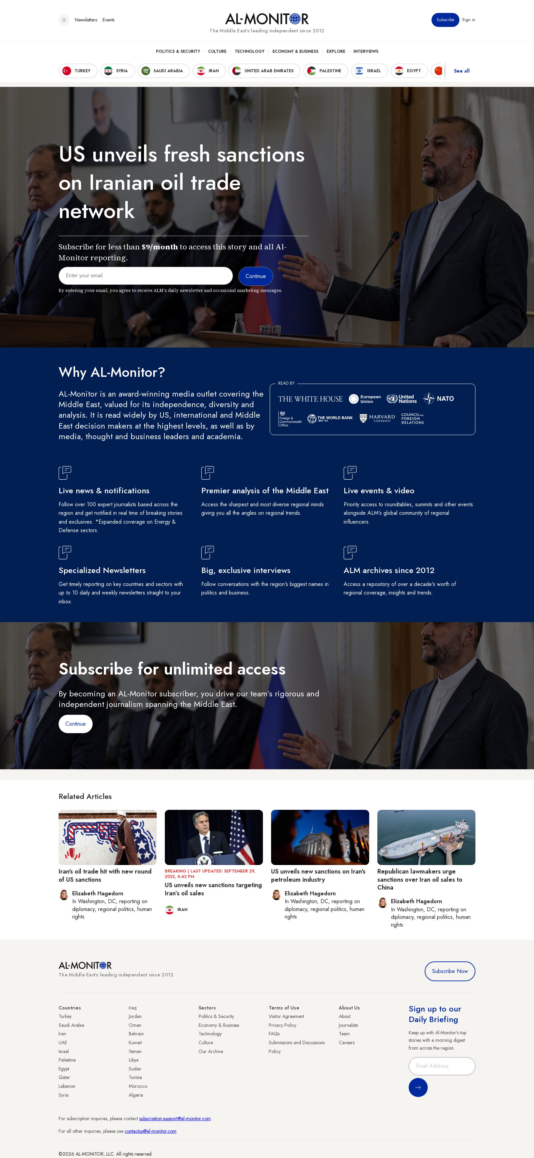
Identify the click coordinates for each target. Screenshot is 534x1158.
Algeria (136, 1095)
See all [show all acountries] (462, 71)
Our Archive (211, 1051)
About (344, 1016)
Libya (134, 1059)
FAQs (274, 1033)
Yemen (135, 1051)
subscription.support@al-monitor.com (175, 1118)
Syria (63, 1095)
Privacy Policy (282, 1025)
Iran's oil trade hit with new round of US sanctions (105, 875)
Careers (347, 1042)
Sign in (468, 20)
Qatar (64, 1077)
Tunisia (135, 1077)
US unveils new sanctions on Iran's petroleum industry (318, 875)
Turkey (65, 1016)
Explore (336, 51)
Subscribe (445, 20)
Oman (135, 1025)
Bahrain (136, 1033)
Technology (249, 51)
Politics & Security (178, 51)
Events (108, 20)
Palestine (67, 1059)
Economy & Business (295, 51)
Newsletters (86, 20)
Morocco (138, 1086)
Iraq (133, 1007)
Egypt (64, 1068)
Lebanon (67, 1086)
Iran (62, 1033)
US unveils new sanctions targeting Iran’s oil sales (213, 889)
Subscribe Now (450, 971)
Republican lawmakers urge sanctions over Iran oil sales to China (419, 879)
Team (344, 1033)
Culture (217, 51)
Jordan (135, 1016)
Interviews (366, 51)
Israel (64, 1051)
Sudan (135, 1068)
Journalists (348, 1025)
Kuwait (135, 1042)
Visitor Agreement (286, 1016)
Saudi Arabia (71, 1025)
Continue (75, 724)
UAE (63, 1042)
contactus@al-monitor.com (150, 1131)
